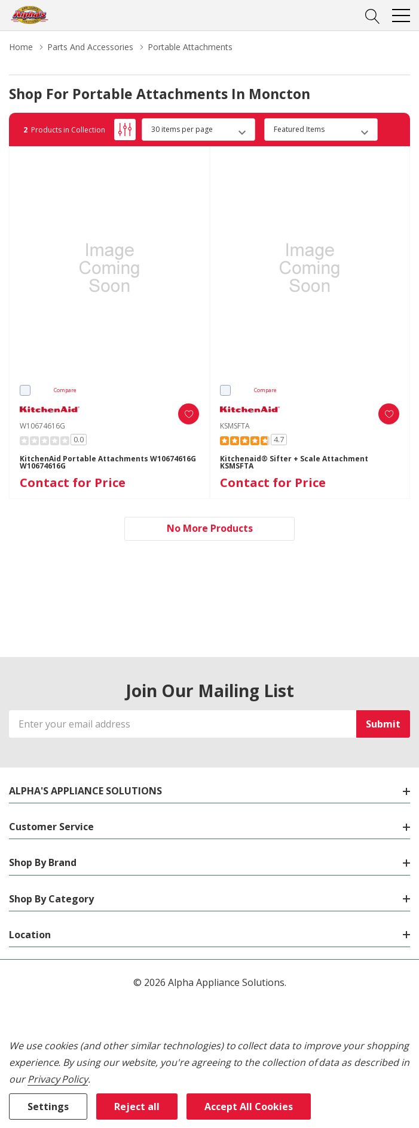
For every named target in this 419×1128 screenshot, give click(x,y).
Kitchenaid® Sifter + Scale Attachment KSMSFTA (294, 462)
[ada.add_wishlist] (188, 413)
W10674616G (42, 426)
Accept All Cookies (248, 1106)
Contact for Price (73, 482)
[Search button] (372, 15)
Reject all (137, 1106)
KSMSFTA (235, 426)
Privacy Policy (57, 1079)
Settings (48, 1106)
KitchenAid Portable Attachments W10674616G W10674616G (108, 462)
